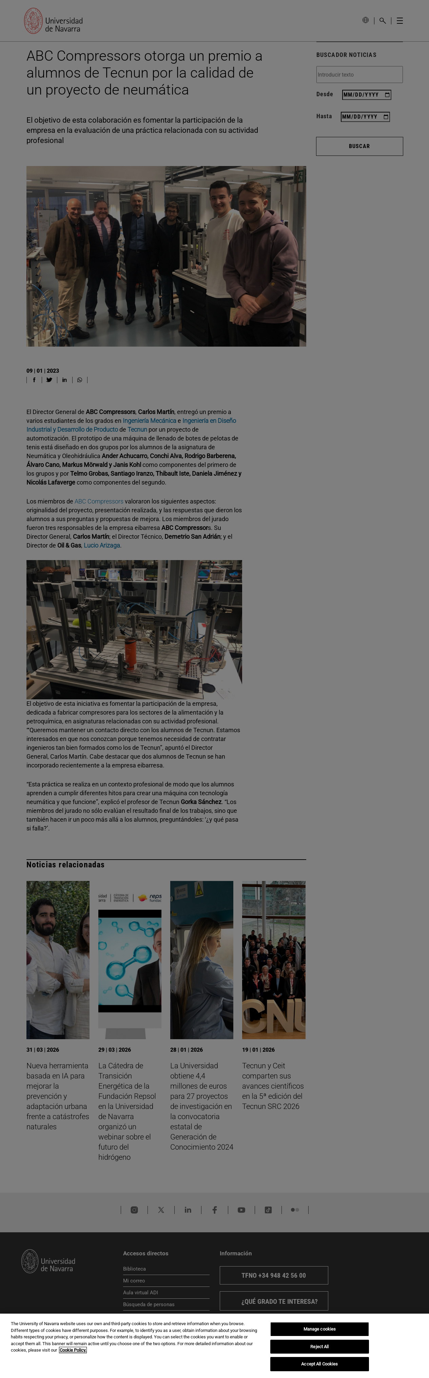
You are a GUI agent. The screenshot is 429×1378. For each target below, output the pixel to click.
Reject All (319, 1346)
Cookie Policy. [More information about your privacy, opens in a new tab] (73, 1350)
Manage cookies (320, 1329)
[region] (214, 1346)
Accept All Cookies (319, 1363)
